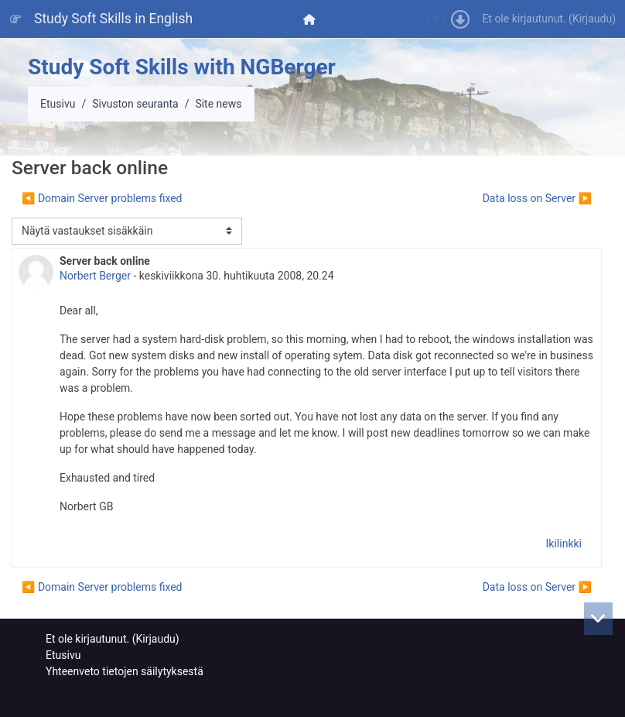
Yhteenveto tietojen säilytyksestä (124, 671)
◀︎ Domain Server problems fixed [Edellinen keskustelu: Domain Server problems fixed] (102, 198)
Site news (218, 104)
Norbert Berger (95, 275)
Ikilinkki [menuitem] (564, 543)
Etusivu (57, 104)
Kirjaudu (592, 18)
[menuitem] (311, 19)
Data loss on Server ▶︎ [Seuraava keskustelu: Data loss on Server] (537, 198)
